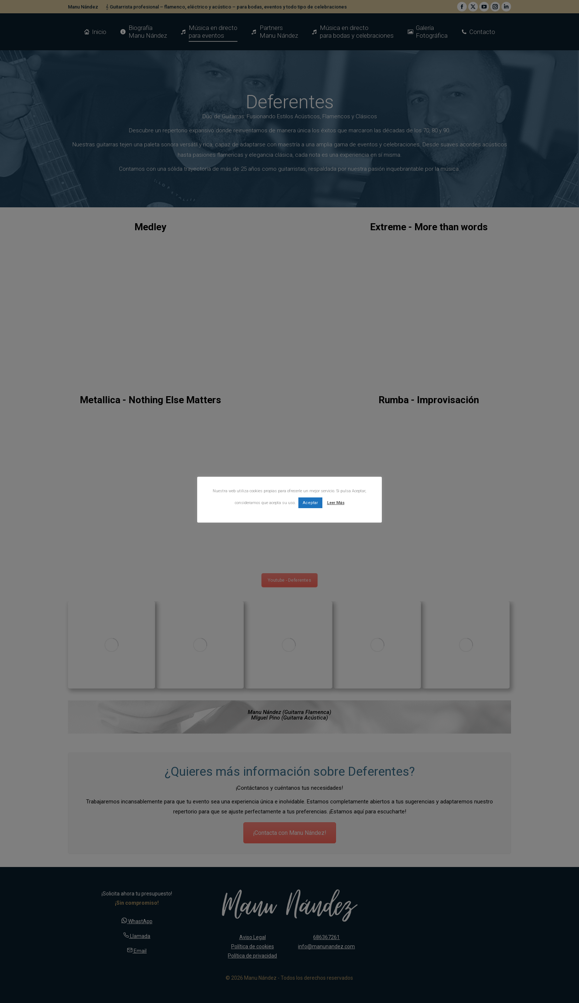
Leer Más (336, 502)
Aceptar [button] (310, 502)
